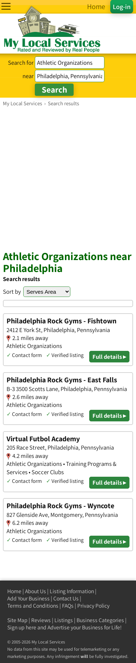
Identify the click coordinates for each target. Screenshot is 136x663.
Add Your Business (28, 598)
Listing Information (72, 591)
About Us (35, 591)
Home (14, 591)
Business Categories (100, 620)
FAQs (68, 605)
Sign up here (21, 627)
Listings (63, 620)
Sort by (12, 292)
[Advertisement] (68, 178)
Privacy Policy (93, 605)
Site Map (17, 620)
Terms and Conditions (32, 605)
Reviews (41, 620)
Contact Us (66, 598)
